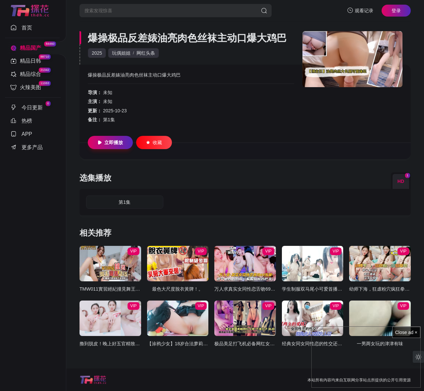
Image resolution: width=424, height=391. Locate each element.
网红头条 (145, 53)
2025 (97, 53)
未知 (107, 92)
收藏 (154, 142)
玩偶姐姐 (121, 53)
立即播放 (110, 142)
